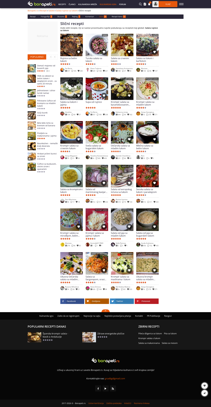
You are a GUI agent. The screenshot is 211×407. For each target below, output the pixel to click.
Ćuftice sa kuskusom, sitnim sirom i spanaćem (46, 166)
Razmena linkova (141, 403)
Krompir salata (127, 79)
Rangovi (168, 315)
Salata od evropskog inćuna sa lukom (121, 190)
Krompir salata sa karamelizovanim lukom (120, 103)
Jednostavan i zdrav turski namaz (46, 91)
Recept (33, 16)
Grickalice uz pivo (75, 35)
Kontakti (139, 315)
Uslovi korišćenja (96, 403)
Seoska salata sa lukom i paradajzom (146, 190)
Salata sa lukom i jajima (69, 103)
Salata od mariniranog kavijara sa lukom (96, 190)
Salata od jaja (76, 79)
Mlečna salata (152, 122)
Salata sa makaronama (149, 343)
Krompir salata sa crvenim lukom (69, 147)
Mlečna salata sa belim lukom (144, 147)
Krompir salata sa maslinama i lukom (120, 278)
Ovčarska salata (126, 122)
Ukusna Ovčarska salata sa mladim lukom (69, 278)
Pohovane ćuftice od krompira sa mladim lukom (46, 103)
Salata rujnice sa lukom (66, 11)
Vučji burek (42, 112)
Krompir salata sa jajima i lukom (95, 234)
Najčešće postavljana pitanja (117, 315)
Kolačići (127, 403)
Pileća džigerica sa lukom (150, 333)
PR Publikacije (153, 315)
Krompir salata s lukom (149, 338)
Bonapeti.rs (33, 11)
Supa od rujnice (94, 102)
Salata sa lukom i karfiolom (144, 59)
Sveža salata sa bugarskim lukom (95, 147)
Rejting (76, 16)
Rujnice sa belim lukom (68, 59)
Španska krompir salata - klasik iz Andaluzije (55, 335)
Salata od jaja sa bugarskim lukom (145, 234)
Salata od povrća (126, 35)
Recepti (62, 4)
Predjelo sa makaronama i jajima (46, 134)
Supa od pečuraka (100, 79)
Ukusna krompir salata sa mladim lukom (145, 278)
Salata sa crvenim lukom (120, 59)
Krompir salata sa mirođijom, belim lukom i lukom (69, 234)
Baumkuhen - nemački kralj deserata (47, 144)
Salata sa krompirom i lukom (71, 190)
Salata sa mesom (170, 343)
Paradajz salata (152, 166)
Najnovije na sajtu (92, 315)
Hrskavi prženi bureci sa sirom (47, 155)
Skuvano (62, 16)
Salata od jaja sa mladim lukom (119, 234)
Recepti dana (119, 16)
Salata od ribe (127, 166)
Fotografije (46, 16)
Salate (51, 11)
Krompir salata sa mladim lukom (145, 103)
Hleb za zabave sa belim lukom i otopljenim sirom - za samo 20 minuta (47, 80)
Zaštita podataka (114, 403)
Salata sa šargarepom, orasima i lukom (97, 278)
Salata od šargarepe (99, 253)
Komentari (89, 16)
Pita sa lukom (170, 333)
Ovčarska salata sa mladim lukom (120, 147)
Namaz (104, 166)
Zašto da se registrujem (68, 315)
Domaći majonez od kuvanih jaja (46, 66)
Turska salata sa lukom (94, 59)
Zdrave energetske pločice (110, 333)
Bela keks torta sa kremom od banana (46, 124)
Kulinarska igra (108, 4)
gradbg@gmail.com (115, 378)
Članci (72, 4)
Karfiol (155, 35)
